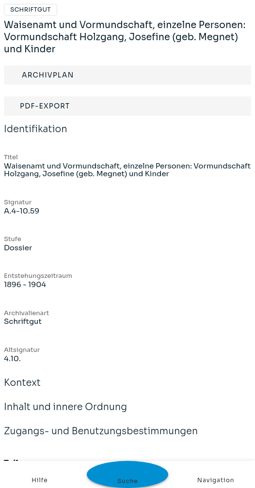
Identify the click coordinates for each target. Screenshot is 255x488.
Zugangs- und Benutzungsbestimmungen (101, 438)
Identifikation (35, 135)
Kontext (22, 389)
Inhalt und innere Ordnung (65, 413)
